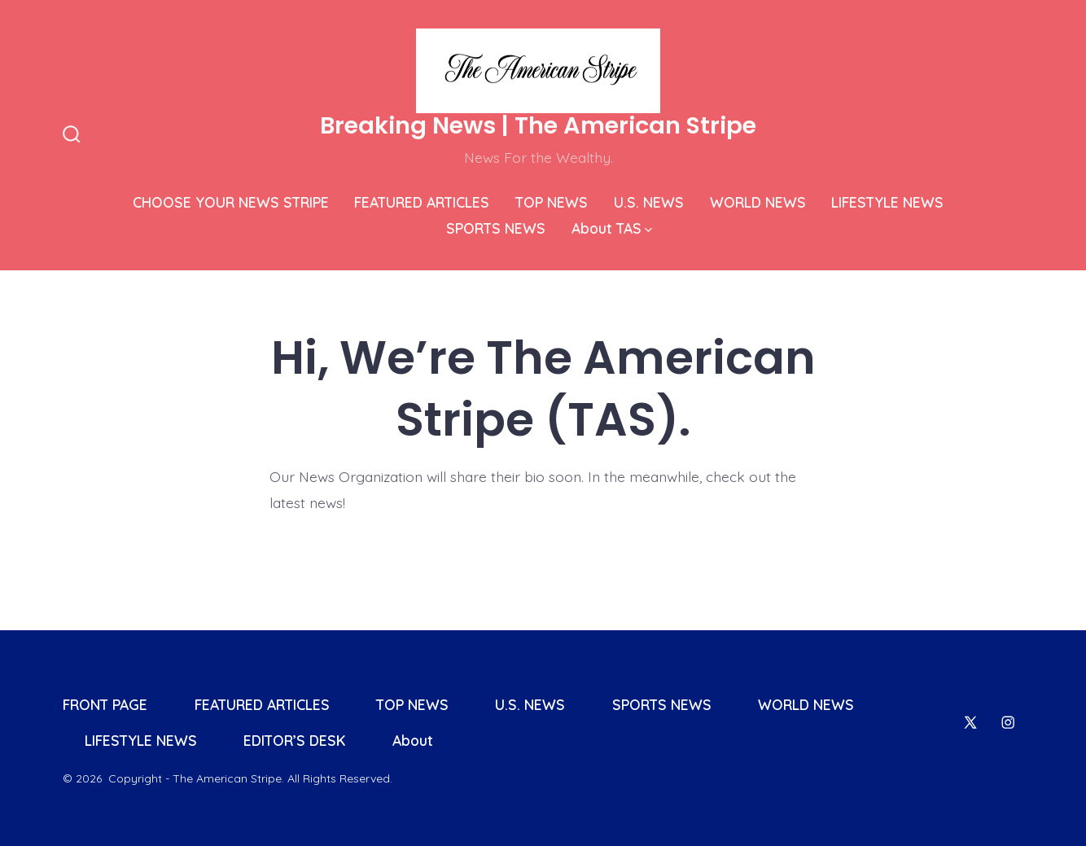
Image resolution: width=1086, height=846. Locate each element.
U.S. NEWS (649, 202)
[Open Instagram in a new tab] (1008, 722)
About (412, 740)
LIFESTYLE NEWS (887, 202)
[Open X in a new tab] (970, 722)
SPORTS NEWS (495, 228)
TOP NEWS (551, 202)
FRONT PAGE (105, 704)
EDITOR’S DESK (294, 740)
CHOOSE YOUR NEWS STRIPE (231, 202)
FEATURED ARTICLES (421, 202)
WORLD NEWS (758, 202)
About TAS (611, 228)
